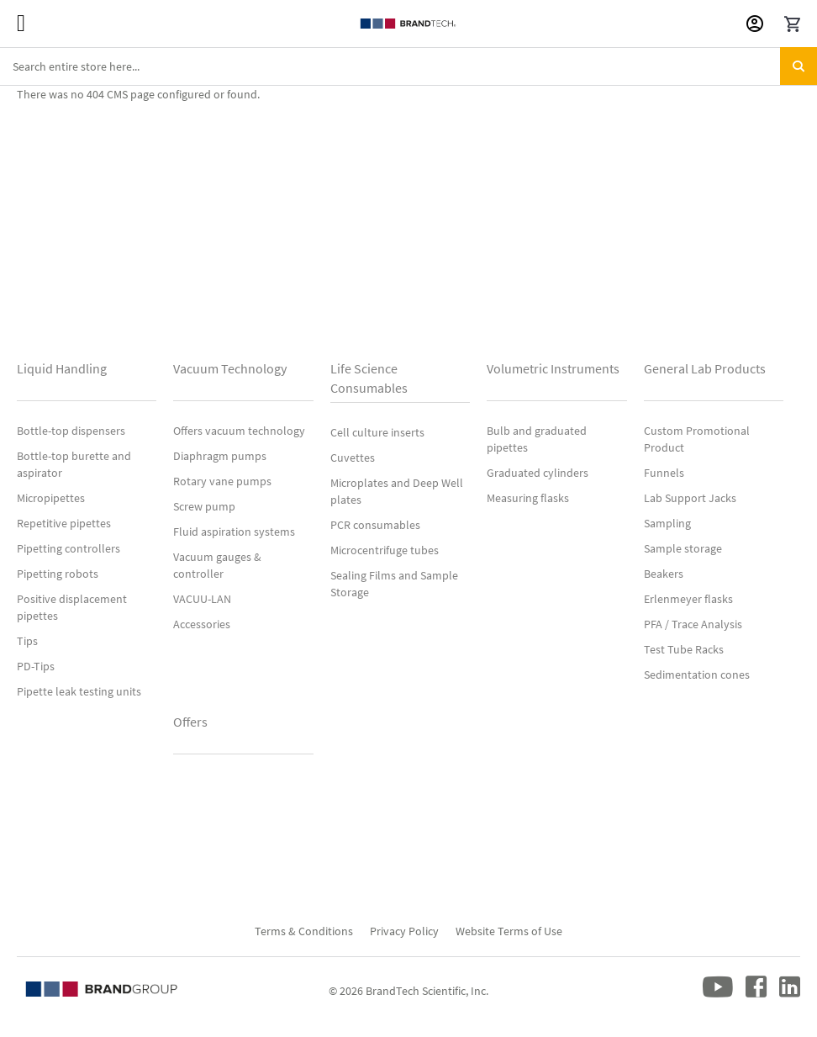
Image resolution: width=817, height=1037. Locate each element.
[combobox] (408, 66)
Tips (27, 640)
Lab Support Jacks (690, 497)
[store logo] (408, 23)
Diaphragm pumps (219, 455)
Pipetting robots (57, 573)
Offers (190, 721)
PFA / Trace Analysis (693, 624)
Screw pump (204, 506)
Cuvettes (352, 457)
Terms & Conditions (304, 931)
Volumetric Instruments (553, 368)
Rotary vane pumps (222, 481)
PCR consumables (375, 524)
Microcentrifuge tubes (384, 550)
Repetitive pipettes (64, 523)
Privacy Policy (404, 931)
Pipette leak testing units (79, 691)
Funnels (664, 472)
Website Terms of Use (509, 931)
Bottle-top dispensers (71, 430)
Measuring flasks (528, 497)
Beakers (663, 573)
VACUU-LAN (202, 598)
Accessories (201, 624)
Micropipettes (51, 497)
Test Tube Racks (684, 649)
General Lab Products (705, 368)
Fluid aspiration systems (234, 531)
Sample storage (683, 548)
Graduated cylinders (537, 472)
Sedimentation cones (697, 674)
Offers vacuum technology (239, 430)
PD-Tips (36, 666)
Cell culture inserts (377, 432)
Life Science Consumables (369, 378)
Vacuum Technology (230, 368)
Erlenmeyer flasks (688, 598)
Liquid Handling (62, 368)
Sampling (667, 523)
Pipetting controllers (68, 548)
